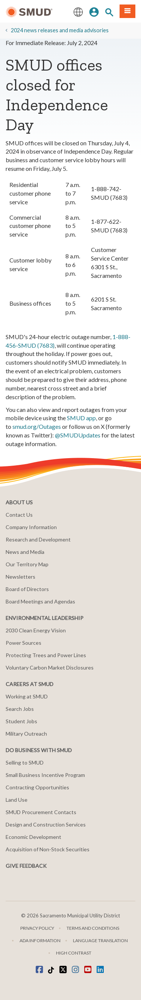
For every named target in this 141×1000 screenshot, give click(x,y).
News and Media (25, 552)
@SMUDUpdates (77, 435)
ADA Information (40, 940)
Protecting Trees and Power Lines (46, 655)
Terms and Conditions (93, 928)
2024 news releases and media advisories (60, 30)
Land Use (16, 799)
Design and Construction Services (46, 824)
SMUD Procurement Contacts (41, 812)
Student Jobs (21, 721)
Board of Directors (27, 589)
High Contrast (73, 953)
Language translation (100, 940)
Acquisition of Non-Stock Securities (47, 849)
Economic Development (33, 837)
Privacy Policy (37, 928)
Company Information (31, 527)
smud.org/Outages (36, 426)
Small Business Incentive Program (45, 775)
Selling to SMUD (25, 762)
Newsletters (20, 576)
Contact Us (19, 514)
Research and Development (38, 539)
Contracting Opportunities (37, 787)
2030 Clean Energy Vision (36, 630)
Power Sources (23, 643)
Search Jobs (20, 709)
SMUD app (81, 417)
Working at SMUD (27, 696)
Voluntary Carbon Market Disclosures (50, 667)
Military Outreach (26, 733)
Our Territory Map (27, 564)
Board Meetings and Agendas (40, 601)
